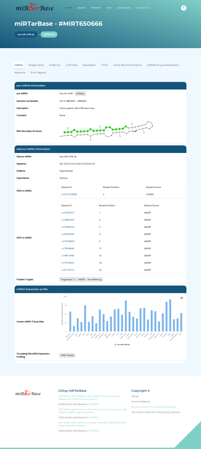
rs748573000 (68, 255)
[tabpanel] (100, 222)
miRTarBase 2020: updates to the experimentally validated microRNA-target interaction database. (92, 424)
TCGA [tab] (104, 65)
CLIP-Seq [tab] (71, 65)
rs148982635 (68, 219)
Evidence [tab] (55, 65)
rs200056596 (68, 234)
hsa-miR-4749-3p (26, 34)
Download (123, 8)
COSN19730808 (69, 194)
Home (68, 8)
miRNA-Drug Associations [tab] (163, 65)
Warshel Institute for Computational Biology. (153, 406)
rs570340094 (68, 241)
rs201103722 (68, 269)
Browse (96, 8)
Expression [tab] (89, 65)
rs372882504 (68, 226)
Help (109, 8)
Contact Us (142, 8)
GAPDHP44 (48, 34)
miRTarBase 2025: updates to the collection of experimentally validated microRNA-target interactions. (88, 397)
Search (81, 8)
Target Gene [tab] (36, 65)
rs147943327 (68, 212)
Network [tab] (19, 72)
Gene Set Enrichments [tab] (127, 65)
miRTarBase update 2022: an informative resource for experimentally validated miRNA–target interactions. (92, 411)
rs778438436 (68, 248)
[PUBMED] (93, 404)
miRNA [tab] (18, 65)
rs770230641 (68, 262)
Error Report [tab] (38, 72)
